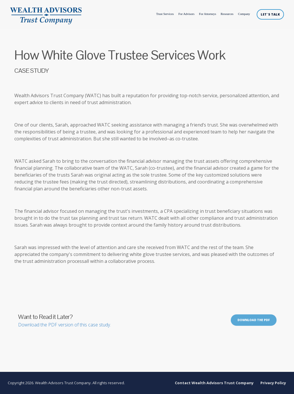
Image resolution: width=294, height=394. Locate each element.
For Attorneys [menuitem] (207, 14)
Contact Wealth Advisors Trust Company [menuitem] (214, 383)
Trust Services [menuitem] (164, 14)
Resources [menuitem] (227, 14)
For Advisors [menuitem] (186, 14)
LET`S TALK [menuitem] (270, 14)
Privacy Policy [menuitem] (273, 383)
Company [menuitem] (244, 14)
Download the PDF (253, 320)
